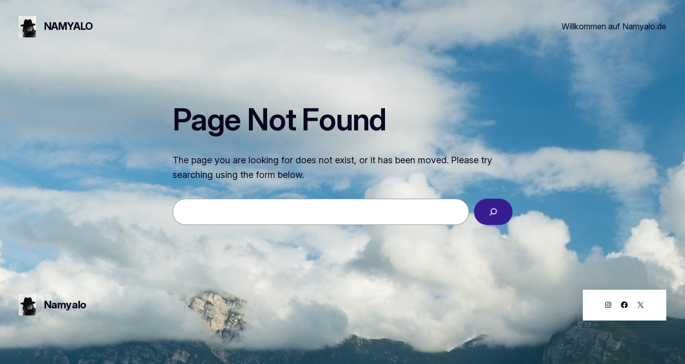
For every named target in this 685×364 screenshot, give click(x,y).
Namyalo (68, 26)
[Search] (493, 212)
